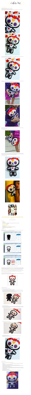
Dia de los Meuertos (13, 56)
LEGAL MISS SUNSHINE (16, 217)
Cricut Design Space (12, 226)
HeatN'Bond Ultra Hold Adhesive (5, 223)
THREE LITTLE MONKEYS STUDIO (5, 216)
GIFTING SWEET (11, 216)
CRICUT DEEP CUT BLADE (5, 270)
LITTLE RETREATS (21, 217)
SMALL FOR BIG (15, 216)
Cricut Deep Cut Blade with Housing (5, 225)
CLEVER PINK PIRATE (4, 217)
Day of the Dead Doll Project (8, 226)
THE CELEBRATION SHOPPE (20, 216)
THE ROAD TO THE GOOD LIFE (10, 217)
